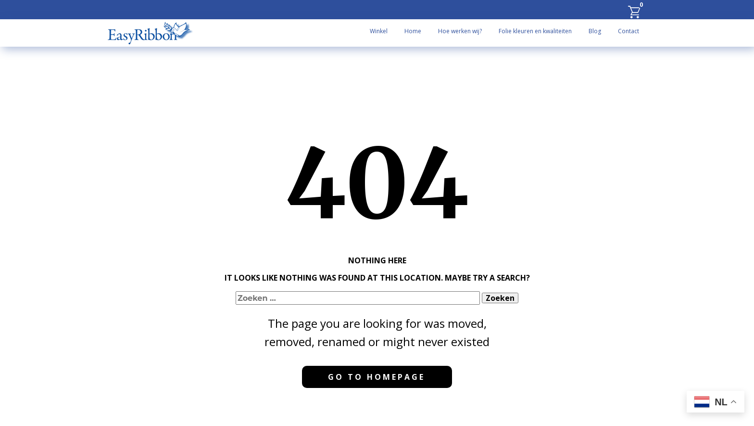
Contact (628, 31)
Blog (595, 31)
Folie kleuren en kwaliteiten (535, 31)
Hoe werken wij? (460, 31)
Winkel (379, 31)
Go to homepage (376, 377)
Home (412, 31)
